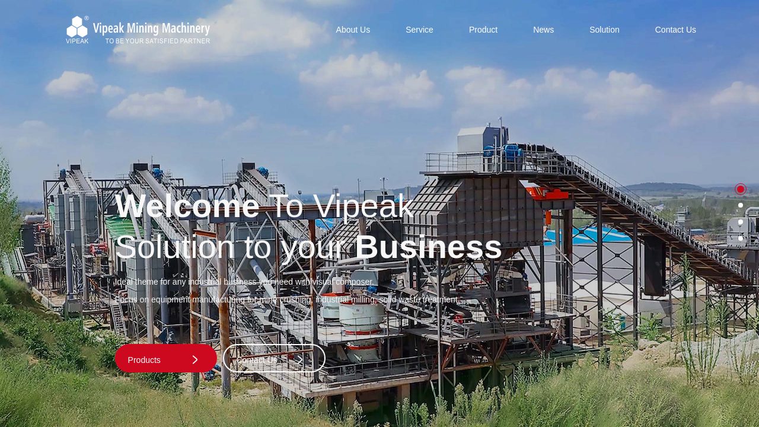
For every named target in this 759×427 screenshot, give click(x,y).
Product (483, 29)
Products (164, 360)
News (543, 29)
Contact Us (675, 29)
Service (419, 29)
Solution (604, 29)
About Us (353, 29)
